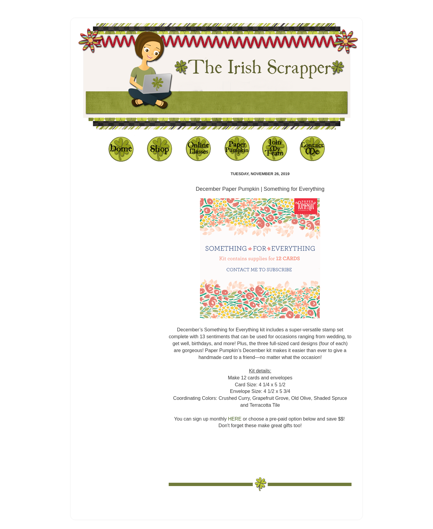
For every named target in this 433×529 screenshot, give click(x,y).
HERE (234, 418)
